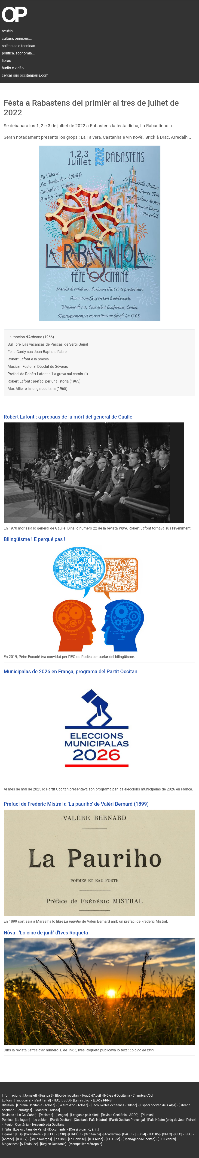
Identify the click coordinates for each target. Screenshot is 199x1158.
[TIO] (18, 1134)
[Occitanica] (92, 1134)
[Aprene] (8, 1139)
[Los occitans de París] (29, 1129)
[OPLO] (167, 1134)
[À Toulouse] (29, 1144)
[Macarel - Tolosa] (47, 1110)
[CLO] (178, 1134)
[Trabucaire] (22, 1100)
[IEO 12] (21, 1139)
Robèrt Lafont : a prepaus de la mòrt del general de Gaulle (68, 417)
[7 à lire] (60, 1139)
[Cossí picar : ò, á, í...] (84, 1129)
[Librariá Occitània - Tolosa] (35, 1105)
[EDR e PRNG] (103, 1100)
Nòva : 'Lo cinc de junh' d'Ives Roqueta (46, 933)
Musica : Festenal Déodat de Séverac (38, 366)
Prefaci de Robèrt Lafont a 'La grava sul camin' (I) (48, 374)
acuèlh (7, 31)
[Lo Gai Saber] (26, 1115)
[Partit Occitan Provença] (127, 1120)
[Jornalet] (30, 1095)
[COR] (62, 1134)
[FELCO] (49, 1134)
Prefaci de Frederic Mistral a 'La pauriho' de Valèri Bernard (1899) (76, 804)
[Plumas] (147, 1115)
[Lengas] (62, 1115)
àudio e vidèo (13, 68)
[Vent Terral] (42, 1100)
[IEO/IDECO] (61, 1100)
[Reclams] (46, 1115)
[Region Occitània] (16, 1124)
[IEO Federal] (167, 1139)
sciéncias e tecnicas (18, 46)
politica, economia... (18, 53)
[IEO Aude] (95, 1139)
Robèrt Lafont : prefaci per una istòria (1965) (44, 381)
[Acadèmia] (111, 1134)
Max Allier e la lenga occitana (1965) (37, 388)
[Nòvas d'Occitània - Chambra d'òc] (128, 1095)
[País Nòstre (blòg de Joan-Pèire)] (171, 1120)
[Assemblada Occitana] (48, 1124)
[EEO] (188, 1134)
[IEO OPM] (113, 1139)
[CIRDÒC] (75, 1134)
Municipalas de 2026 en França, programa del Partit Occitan (70, 671)
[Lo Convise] (77, 1139)
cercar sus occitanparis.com (25, 75)
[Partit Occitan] (61, 1120)
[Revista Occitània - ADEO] (119, 1115)
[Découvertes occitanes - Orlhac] (114, 1105)
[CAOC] (127, 1134)
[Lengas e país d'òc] (84, 1115)
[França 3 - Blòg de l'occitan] (59, 1095)
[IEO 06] (153, 1134)
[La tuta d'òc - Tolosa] (73, 1105)
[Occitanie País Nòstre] (90, 1120)
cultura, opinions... (17, 38)
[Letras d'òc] (81, 1100)
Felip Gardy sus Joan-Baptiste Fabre (37, 352)
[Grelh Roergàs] (41, 1139)
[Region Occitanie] (53, 1144)
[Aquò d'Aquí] (91, 1095)
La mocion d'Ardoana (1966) (31, 337)
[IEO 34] (140, 1134)
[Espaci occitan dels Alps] (158, 1105)
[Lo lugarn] (22, 1120)
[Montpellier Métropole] (85, 1144)
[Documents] (57, 1129)
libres (6, 60)
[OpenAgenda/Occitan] (139, 1139)
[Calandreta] (32, 1134)
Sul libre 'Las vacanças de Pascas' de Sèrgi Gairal (48, 344)
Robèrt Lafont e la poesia (28, 359)
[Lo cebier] (40, 1120)
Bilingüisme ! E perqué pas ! (34, 539)
